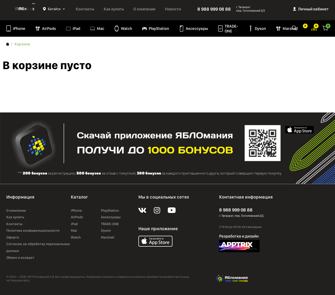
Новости (173, 9)
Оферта (12, 237)
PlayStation (159, 28)
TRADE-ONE (231, 28)
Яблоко (24, 9)
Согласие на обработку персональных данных (38, 247)
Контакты (85, 9)
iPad (76, 28)
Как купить (114, 9)
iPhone (19, 28)
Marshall (290, 28)
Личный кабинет (313, 9)
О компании (144, 9)
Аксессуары (197, 28)
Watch (126, 28)
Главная (7, 44)
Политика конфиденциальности (32, 230)
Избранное (303, 28)
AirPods (49, 28)
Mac (100, 28)
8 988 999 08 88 (214, 9)
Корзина (325, 28)
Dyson (260, 28)
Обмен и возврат (20, 257)
